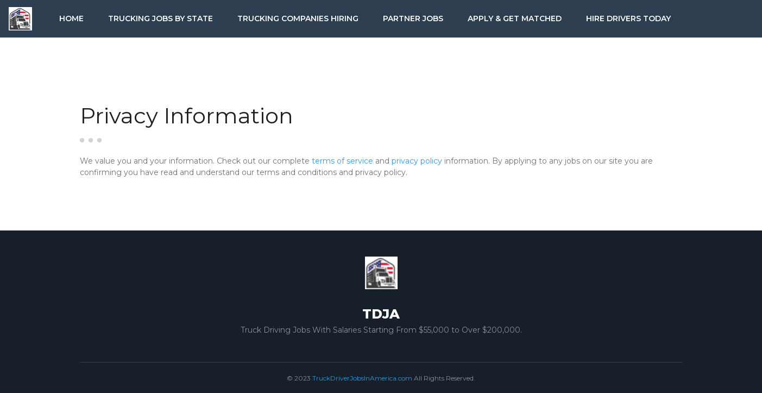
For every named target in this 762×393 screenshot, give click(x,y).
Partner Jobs (413, 18)
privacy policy (417, 161)
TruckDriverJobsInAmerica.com (362, 378)
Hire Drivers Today (628, 18)
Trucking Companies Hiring (297, 18)
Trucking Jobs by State (160, 18)
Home (71, 18)
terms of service (342, 161)
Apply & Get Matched (515, 18)
